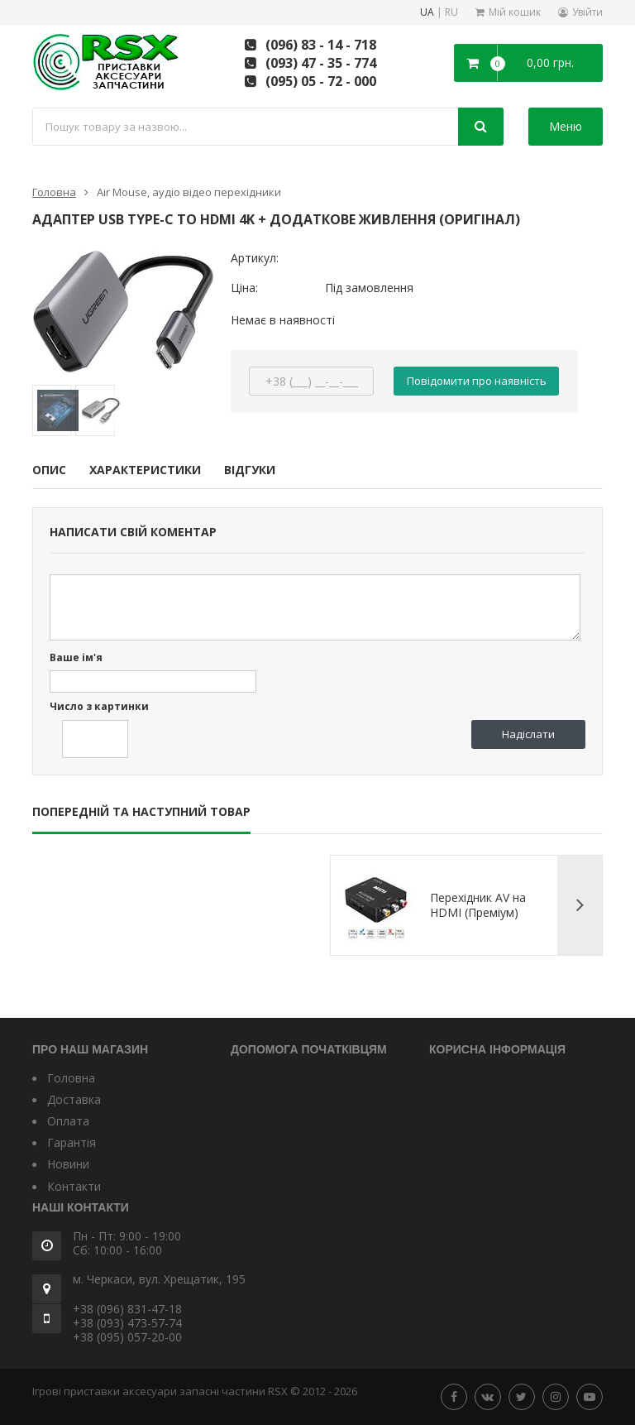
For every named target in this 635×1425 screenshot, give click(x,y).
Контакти (74, 1186)
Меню (565, 126)
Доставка (74, 1099)
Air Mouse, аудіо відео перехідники (189, 192)
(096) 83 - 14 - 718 (320, 45)
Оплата (68, 1121)
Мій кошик (515, 12)
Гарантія (71, 1142)
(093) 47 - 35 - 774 (320, 63)
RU (451, 13)
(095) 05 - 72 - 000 (320, 81)
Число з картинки (99, 707)
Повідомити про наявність (477, 380)
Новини (68, 1164)
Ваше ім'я (76, 658)
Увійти (587, 12)
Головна (54, 192)
